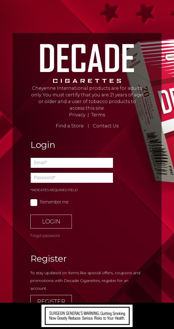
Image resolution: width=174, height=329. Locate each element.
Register (51, 301)
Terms (98, 114)
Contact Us (105, 125)
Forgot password (45, 235)
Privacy (77, 114)
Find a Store (70, 125)
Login (51, 221)
